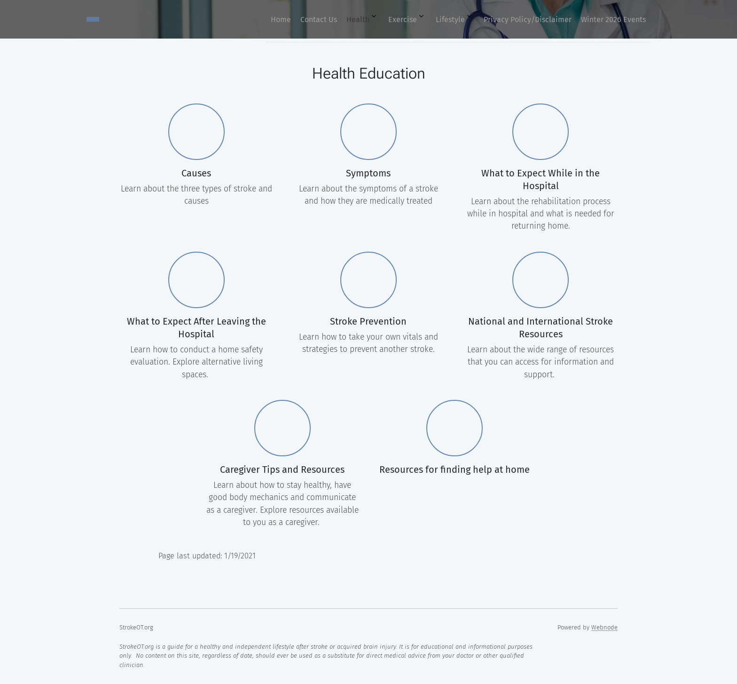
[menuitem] (520, 19)
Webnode (604, 627)
